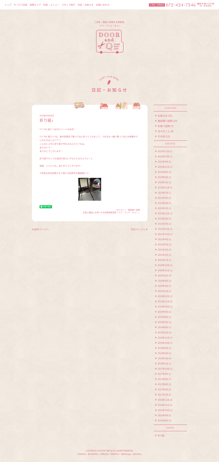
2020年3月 (163, 285)
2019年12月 (163, 296)
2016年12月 (163, 399)
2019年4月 (163, 327)
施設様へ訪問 (134, 209)
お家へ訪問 (164, 126)
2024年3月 (163, 177)
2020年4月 (163, 280)
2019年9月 (163, 311)
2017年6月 (163, 384)
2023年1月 (163, 208)
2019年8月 (163, 316)
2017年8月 (163, 379)
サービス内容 (20, 4)
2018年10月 (163, 342)
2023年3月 (163, 197)
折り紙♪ (161, 435)
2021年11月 (163, 234)
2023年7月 (163, 192)
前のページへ (41, 229)
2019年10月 (163, 306)
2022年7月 (163, 223)
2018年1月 (163, 363)
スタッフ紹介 (68, 4)
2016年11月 (163, 404)
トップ (8, 4)
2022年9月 (163, 218)
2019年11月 (163, 301)
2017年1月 (163, 394)
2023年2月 (163, 203)
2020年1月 (163, 291)
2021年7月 (163, 244)
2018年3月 (163, 358)
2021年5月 (163, 249)
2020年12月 (163, 265)
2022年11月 (163, 213)
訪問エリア (35, 4)
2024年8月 (163, 171)
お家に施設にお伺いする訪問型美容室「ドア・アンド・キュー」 (111, 212)
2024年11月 (163, 166)
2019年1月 (163, 332)
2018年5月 (163, 353)
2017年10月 (163, 368)
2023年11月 (163, 187)
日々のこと (164, 131)
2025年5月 (163, 161)
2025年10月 (163, 156)
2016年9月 (163, 415)
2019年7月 (163, 322)
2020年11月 (163, 270)
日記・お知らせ (86, 4)
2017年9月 (163, 373)
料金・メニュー (51, 4)
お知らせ (162, 115)
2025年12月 (163, 151)
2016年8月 (163, 420)
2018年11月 (163, 337)
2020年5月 (163, 275)
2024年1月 (163, 182)
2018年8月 (163, 347)
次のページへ (138, 229)
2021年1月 (163, 259)
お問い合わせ (102, 4)
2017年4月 (163, 389)
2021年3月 (163, 254)
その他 (161, 136)
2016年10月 (163, 410)
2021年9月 (163, 239)
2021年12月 (163, 228)
